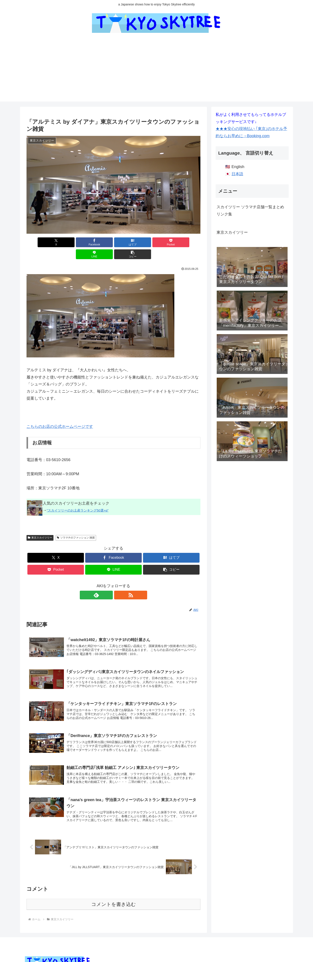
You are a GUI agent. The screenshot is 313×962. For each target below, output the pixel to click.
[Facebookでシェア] (69, 242)
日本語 (237, 174)
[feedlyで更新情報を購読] (108, 583)
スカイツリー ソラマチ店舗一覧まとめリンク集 (250, 210)
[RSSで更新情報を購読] (118, 583)
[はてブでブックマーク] (99, 242)
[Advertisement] (156, 71)
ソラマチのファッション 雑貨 (76, 525)
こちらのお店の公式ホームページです (60, 414)
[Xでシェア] (40, 242)
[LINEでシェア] (157, 242)
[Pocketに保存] (128, 242)
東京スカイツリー (40, 525)
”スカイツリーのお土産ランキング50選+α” (77, 498)
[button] (186, 242)
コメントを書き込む (113, 896)
